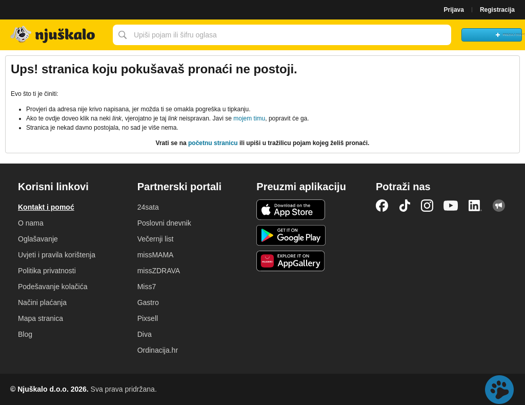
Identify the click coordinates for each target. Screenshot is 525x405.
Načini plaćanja (42, 302)
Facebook (382, 205)
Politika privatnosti (47, 271)
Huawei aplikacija (291, 261)
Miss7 (146, 286)
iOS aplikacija (291, 209)
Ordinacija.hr (157, 350)
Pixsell (147, 318)
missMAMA (155, 255)
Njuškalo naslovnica (54, 35)
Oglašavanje (38, 239)
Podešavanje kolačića (52, 286)
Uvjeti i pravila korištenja (56, 255)
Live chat (499, 389)
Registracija (497, 9)
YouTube (450, 205)
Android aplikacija (291, 235)
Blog (25, 334)
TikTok (404, 205)
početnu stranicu (213, 143)
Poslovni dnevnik (164, 223)
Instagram (427, 205)
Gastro (148, 302)
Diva (144, 334)
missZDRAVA (158, 271)
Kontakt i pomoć (46, 207)
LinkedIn (475, 205)
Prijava (454, 9)
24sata (148, 207)
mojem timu (249, 118)
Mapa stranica (40, 318)
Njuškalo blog (499, 205)
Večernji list (155, 239)
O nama (31, 223)
